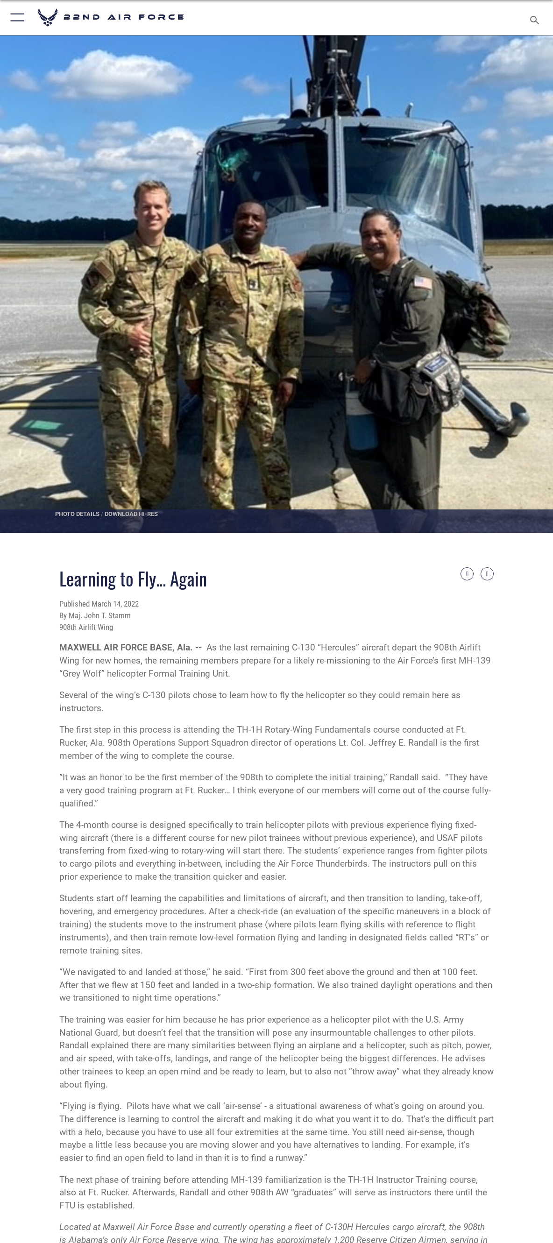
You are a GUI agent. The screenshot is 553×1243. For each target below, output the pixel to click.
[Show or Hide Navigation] (17, 17)
